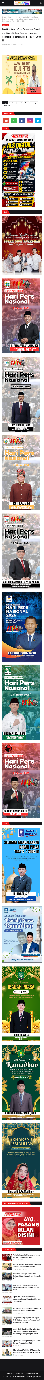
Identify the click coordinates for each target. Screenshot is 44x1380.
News (26, 103)
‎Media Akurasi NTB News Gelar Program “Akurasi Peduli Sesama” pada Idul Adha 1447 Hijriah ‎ (26, 1287)
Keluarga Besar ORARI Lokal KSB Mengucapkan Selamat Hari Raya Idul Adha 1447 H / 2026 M (26, 1351)
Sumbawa (11, 17)
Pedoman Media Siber (32, 1373)
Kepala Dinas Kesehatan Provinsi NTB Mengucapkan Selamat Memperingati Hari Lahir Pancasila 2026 (27, 1298)
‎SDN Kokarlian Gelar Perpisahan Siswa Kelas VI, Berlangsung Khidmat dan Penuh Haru (27, 1309)
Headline (12, 103)
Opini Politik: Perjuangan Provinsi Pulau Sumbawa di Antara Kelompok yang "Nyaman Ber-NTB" (27, 1275)
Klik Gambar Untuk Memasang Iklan (16, 1203)
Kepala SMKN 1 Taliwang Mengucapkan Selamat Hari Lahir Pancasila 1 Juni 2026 (26, 1341)
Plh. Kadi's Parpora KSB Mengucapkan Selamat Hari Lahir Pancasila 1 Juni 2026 (26, 1256)
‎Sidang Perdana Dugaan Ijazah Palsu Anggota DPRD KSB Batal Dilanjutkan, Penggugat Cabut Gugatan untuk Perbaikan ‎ (26, 1319)
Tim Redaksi (9, 1373)
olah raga (34, 103)
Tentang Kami (19, 1373)
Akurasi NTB (8, 44)
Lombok (20, 103)
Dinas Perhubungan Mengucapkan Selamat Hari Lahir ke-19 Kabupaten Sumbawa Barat (27, 1265)
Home (4, 17)
